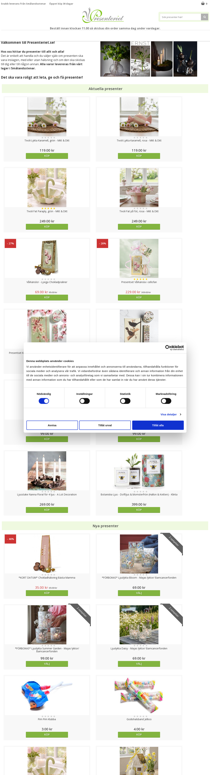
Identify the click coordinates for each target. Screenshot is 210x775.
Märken (186, 34)
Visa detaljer (169, 414)
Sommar (69, 34)
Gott (170, 34)
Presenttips (110, 34)
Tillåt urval (105, 425)
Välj (183, 605)
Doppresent (8, 768)
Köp (26, 155)
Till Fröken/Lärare (48, 34)
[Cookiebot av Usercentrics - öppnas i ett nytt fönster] (168, 347)
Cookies (5, 735)
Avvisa (52, 425)
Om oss (5, 752)
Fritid (156, 34)
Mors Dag (26, 34)
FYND (200, 34)
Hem (129, 34)
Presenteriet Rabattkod (15, 757)
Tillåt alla (158, 425)
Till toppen (105, 723)
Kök (142, 34)
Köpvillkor (6, 746)
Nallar (4, 763)
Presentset (88, 34)
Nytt (9, 34)
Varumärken (8, 741)
